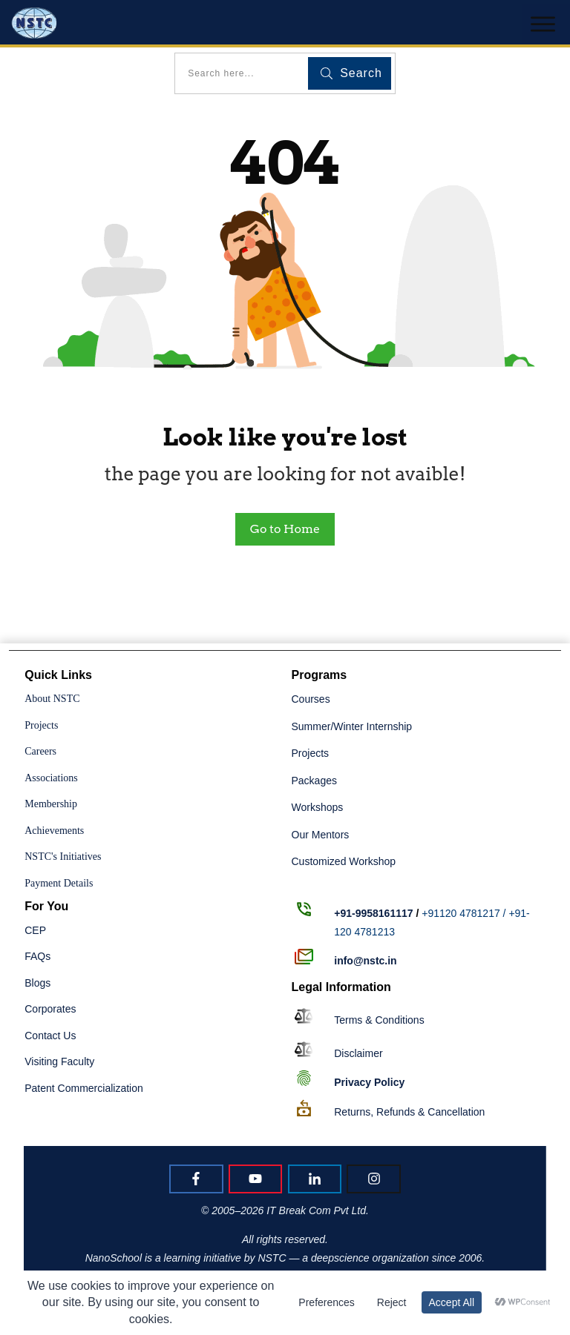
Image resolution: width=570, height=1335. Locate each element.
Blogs (37, 983)
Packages (314, 780)
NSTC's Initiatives (62, 856)
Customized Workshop (344, 861)
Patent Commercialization (83, 1088)
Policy (369, 1082)
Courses (311, 699)
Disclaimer (358, 1053)
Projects (41, 725)
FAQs (37, 956)
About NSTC (51, 698)
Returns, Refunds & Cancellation (409, 1112)
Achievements (54, 830)
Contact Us (50, 1035)
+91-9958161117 (373, 913)
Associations (51, 778)
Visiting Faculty (59, 1061)
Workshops (318, 807)
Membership (50, 803)
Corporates (50, 1009)
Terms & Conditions (379, 1020)
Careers (40, 751)
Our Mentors (321, 835)
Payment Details (58, 883)
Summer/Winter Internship (352, 726)
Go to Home (285, 529)
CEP (35, 930)
